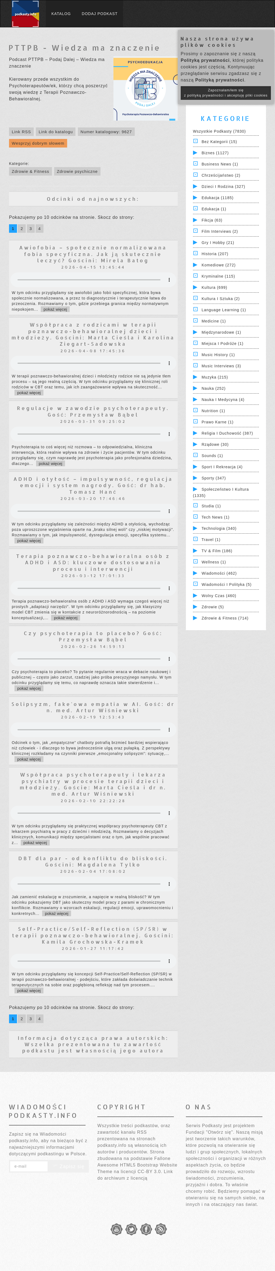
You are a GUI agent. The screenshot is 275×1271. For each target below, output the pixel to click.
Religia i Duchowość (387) (227, 433)
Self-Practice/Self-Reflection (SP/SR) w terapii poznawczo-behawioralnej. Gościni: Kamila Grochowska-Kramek (93, 935)
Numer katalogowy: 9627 (106, 131)
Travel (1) (210, 539)
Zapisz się (68, 1166)
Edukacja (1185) (217, 198)
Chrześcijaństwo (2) (220, 175)
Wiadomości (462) (219, 573)
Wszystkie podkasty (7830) (219, 131)
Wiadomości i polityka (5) (226, 584)
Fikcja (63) (211, 220)
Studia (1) (211, 506)
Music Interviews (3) (221, 366)
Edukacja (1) (213, 209)
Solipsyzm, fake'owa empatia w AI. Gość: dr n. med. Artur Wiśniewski (93, 707)
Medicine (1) (213, 321)
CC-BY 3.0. (150, 1171)
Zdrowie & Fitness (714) (224, 618)
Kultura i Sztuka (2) (220, 298)
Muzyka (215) (214, 377)
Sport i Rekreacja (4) (221, 467)
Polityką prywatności (205, 60)
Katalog (61, 13)
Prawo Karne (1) (217, 422)
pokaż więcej (55, 309)
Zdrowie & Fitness (30, 171)
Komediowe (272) (218, 265)
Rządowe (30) (215, 444)
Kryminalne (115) (218, 276)
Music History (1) (218, 355)
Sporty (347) (213, 478)
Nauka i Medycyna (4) (222, 399)
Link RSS (21, 131)
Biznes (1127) (215, 153)
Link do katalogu (56, 131)
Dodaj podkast (100, 13)
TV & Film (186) (216, 551)
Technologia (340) (218, 528)
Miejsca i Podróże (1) (222, 343)
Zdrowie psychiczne (77, 171)
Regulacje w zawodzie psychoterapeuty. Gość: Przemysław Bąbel (93, 411)
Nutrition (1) (213, 411)
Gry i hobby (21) (217, 242)
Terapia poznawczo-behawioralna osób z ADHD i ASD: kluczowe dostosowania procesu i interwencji (93, 562)
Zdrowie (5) (212, 607)
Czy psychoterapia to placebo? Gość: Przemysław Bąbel (93, 636)
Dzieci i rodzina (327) (223, 186)
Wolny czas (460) (218, 596)
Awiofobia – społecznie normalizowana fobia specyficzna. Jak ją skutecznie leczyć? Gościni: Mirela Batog (93, 253)
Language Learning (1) (223, 310)
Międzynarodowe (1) (221, 332)
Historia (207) (214, 254)
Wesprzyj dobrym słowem (38, 143)
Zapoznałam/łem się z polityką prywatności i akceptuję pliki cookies (226, 92)
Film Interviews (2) (219, 231)
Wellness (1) (213, 562)
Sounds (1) (212, 455)
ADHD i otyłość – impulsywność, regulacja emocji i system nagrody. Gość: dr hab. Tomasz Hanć (93, 485)
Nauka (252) (213, 388)
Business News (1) (219, 164)
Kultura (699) (214, 287)
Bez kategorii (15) (219, 141)
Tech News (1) (215, 517)
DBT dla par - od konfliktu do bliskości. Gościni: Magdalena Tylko (93, 861)
